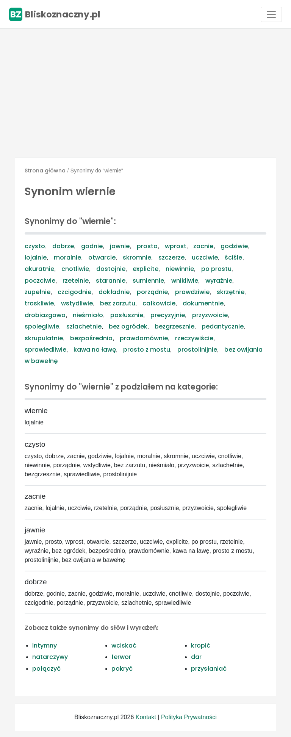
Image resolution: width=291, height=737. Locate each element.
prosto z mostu (146, 349)
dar (196, 657)
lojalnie (36, 257)
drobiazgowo (45, 315)
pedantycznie (223, 326)
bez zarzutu (117, 303)
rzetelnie (76, 280)
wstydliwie (77, 303)
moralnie (67, 257)
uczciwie (205, 257)
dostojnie (110, 268)
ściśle (233, 257)
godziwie (234, 246)
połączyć (46, 668)
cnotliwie (75, 268)
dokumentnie (203, 303)
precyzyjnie (167, 315)
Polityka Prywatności (189, 717)
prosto (147, 246)
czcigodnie (74, 292)
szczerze (171, 257)
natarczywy (50, 657)
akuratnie (39, 268)
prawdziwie (192, 292)
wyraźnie (218, 280)
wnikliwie (184, 280)
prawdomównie (144, 338)
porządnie (152, 292)
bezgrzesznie (174, 326)
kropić (200, 645)
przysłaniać (209, 668)
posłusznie (126, 315)
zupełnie (37, 292)
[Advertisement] (145, 93)
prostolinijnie (197, 349)
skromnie (137, 257)
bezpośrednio (91, 338)
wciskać (123, 645)
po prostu (216, 268)
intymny (44, 645)
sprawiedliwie (45, 349)
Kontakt (146, 717)
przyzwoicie (210, 315)
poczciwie (40, 280)
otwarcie (102, 257)
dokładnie (114, 292)
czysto (35, 246)
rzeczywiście (194, 338)
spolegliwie (42, 326)
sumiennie (148, 280)
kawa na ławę (95, 349)
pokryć (122, 668)
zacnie (203, 246)
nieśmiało (88, 315)
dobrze (63, 246)
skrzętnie (230, 292)
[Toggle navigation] (271, 14)
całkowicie (158, 303)
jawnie (120, 246)
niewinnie (180, 268)
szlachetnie (84, 326)
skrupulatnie (44, 338)
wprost (175, 246)
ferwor (121, 657)
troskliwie (39, 303)
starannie (110, 280)
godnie (92, 246)
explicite (145, 268)
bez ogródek (128, 326)
